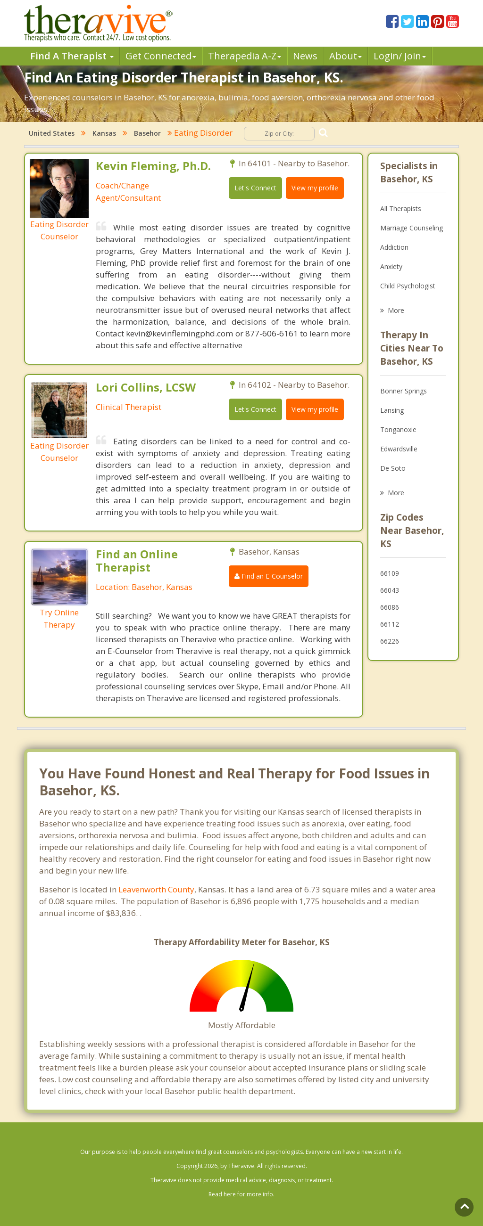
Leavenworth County (156, 889)
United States (52, 133)
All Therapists (400, 208)
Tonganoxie (398, 429)
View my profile (314, 187)
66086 (389, 607)
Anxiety (391, 266)
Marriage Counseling (411, 227)
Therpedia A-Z (244, 55)
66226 (389, 641)
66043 (389, 590)
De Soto (393, 468)
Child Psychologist (407, 285)
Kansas (104, 133)
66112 (389, 624)
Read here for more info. (241, 1194)
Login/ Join (400, 55)
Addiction (394, 247)
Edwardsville (398, 448)
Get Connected (160, 55)
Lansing (392, 410)
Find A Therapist (72, 55)
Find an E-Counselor (268, 576)
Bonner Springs (403, 390)
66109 (389, 573)
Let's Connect (255, 187)
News (305, 55)
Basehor (147, 133)
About (345, 55)
